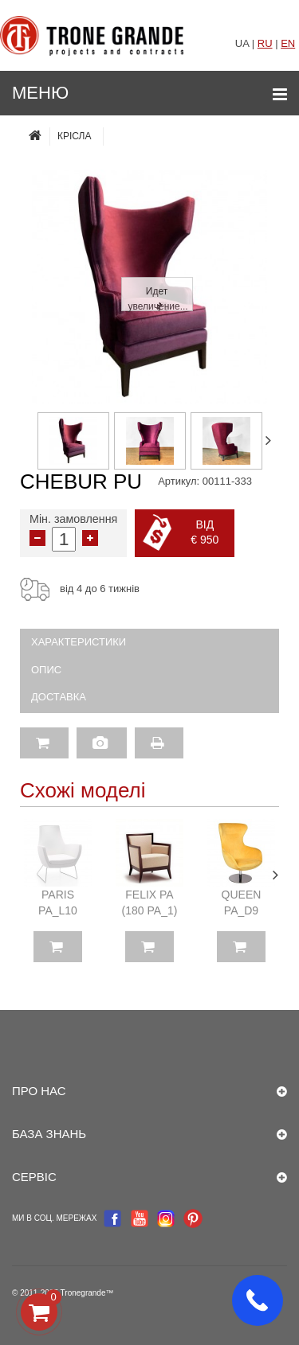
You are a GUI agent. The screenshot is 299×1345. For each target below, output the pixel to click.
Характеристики (78, 642)
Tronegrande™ (87, 1292)
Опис (46, 670)
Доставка (58, 697)
